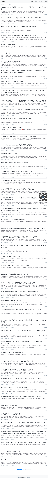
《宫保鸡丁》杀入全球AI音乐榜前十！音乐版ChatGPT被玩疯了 (19, 237)
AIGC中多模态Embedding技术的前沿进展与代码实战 (16, 145)
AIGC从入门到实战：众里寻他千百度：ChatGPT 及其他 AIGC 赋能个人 (21, 18)
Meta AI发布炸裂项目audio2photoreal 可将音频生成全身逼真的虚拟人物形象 (23, 422)
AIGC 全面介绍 (5, 53)
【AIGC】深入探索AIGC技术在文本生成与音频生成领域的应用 (19, 136)
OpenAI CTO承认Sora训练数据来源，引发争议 (14, 274)
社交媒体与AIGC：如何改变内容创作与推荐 (13, 219)
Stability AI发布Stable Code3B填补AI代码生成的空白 (16, 387)
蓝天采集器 (41, 1)
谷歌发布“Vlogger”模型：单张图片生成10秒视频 (15, 265)
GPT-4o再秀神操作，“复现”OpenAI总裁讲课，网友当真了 (17, 189)
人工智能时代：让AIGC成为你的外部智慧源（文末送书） (17, 370)
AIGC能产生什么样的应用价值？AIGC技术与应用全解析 (17, 361)
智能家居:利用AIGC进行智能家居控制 (12, 352)
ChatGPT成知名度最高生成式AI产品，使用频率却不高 (16, 171)
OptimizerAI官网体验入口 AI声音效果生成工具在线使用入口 (18, 283)
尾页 (29, 469)
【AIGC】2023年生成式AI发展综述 (11, 256)
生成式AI (2, 23)
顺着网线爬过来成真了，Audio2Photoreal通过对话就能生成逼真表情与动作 (22, 396)
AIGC (2, 168)
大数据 (36, 1)
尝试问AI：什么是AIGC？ (8, 44)
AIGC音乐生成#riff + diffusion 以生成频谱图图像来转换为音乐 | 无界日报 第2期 (23, 442)
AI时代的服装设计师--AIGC (9, 154)
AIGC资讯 (6, 4)
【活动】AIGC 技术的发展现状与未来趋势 (13, 180)
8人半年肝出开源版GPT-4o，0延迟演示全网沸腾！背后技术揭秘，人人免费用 (23, 101)
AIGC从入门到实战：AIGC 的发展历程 (12, 81)
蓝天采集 (22, 477)
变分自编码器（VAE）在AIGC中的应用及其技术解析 (16, 118)
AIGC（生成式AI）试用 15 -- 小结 (11, 451)
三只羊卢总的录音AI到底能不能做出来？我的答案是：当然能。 (19, 35)
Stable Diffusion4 (6, 460)
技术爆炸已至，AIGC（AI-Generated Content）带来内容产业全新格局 (21, 378)
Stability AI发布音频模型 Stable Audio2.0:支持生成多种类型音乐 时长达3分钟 (23, 228)
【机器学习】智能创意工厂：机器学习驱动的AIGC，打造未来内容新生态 (22, 110)
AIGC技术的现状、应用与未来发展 (11, 62)
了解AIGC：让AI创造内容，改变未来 (11, 127)
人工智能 (31, 1)
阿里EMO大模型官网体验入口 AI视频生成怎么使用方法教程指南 (19, 291)
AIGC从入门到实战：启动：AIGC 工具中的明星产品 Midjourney (19, 26)
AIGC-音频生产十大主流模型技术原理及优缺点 (14, 162)
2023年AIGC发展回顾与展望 (9, 405)
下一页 (26, 469)
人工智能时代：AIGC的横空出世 (10, 414)
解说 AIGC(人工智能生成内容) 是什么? (12, 300)
